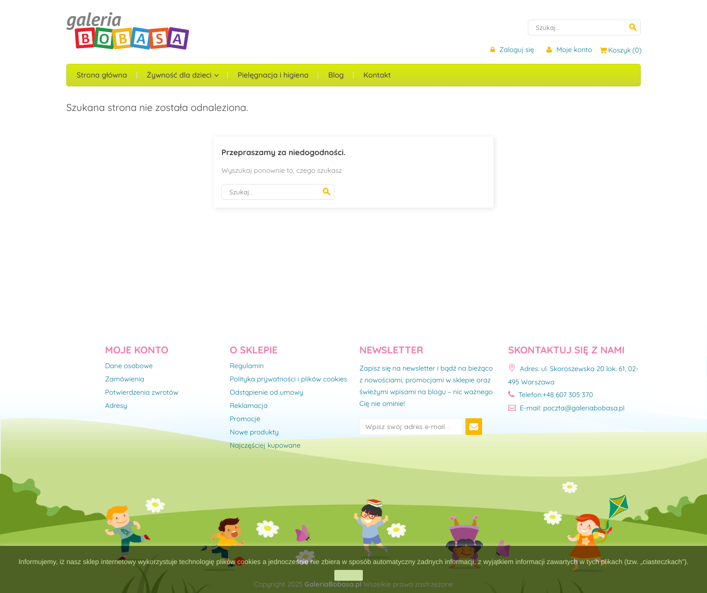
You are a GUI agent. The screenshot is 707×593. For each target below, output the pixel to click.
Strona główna (102, 75)
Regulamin (247, 366)
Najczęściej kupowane (265, 446)
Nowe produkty (254, 432)
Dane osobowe (129, 366)
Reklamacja (249, 406)
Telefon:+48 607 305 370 (550, 394)
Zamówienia (124, 379)
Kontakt (377, 75)
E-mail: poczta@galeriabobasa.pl (566, 408)
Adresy (116, 406)
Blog (336, 75)
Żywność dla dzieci (180, 75)
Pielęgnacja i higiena (273, 75)
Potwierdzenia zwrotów (141, 393)
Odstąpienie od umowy (266, 393)
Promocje (245, 419)
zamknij (348, 575)
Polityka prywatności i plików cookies (288, 379)
